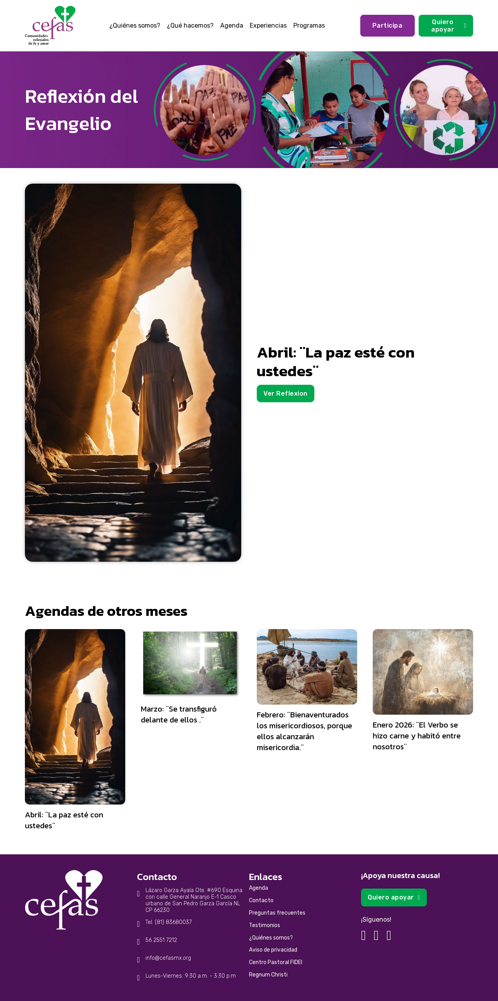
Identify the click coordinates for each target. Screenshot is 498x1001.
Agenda (231, 25)
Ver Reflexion (285, 393)
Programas (309, 25)
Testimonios (264, 925)
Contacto (261, 900)
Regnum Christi (268, 974)
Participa (387, 25)
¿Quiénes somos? (134, 25)
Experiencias (268, 25)
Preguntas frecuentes (277, 913)
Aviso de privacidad (273, 950)
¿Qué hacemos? (190, 25)
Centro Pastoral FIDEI (275, 962)
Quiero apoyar (448, 25)
